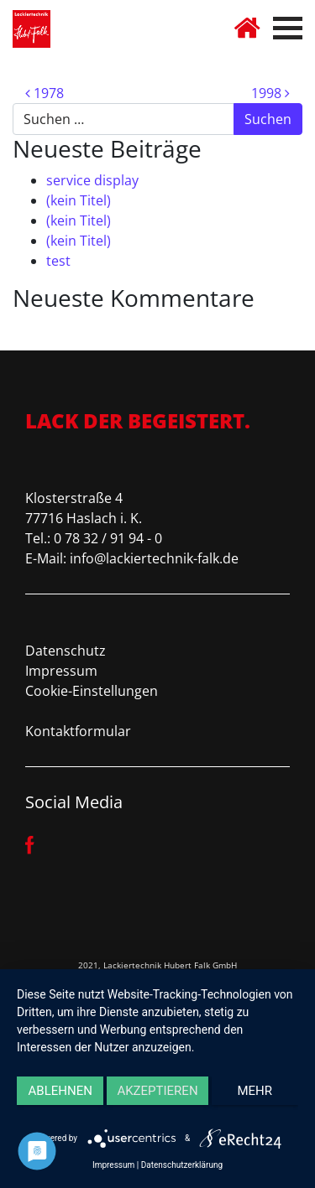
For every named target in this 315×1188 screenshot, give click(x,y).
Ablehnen (60, 1090)
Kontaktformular (78, 731)
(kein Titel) (78, 200)
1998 (270, 93)
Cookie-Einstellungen (91, 691)
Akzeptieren (157, 1090)
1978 (44, 93)
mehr (255, 1090)
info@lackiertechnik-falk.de (154, 558)
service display (92, 180)
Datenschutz (65, 650)
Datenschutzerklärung (182, 1165)
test (58, 261)
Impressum (61, 670)
